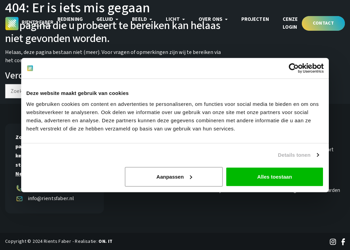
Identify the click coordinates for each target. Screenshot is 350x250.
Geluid (105, 19)
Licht (173, 19)
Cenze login (290, 23)
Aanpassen (174, 176)
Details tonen (294, 155)
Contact (323, 23)
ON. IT (105, 241)
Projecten (255, 19)
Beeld (140, 19)
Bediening (70, 19)
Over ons (211, 19)
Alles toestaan (274, 176)
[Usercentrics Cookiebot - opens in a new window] (294, 68)
